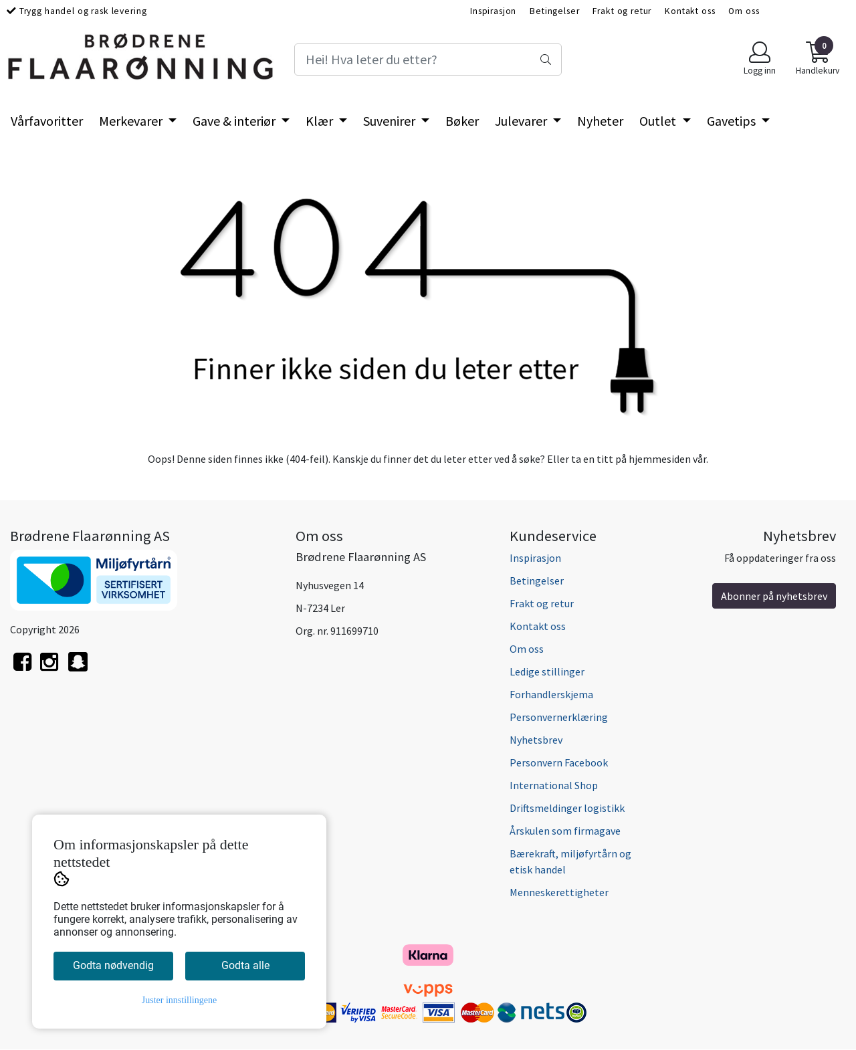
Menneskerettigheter (559, 892)
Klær (321, 120)
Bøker (462, 120)
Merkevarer (132, 120)
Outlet (659, 120)
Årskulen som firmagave (565, 830)
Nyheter (600, 120)
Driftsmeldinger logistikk (567, 808)
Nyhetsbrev (536, 739)
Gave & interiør (235, 120)
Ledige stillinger (547, 671)
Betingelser (554, 11)
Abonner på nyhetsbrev (774, 596)
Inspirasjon (493, 11)
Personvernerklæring (559, 717)
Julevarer (522, 120)
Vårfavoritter (47, 120)
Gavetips (732, 120)
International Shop (554, 785)
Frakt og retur (622, 11)
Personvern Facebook (559, 762)
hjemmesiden (660, 458)
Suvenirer (390, 120)
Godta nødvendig (113, 965)
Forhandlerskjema (551, 694)
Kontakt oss (690, 11)
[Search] (428, 59)
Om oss (743, 11)
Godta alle (245, 965)
